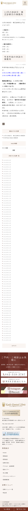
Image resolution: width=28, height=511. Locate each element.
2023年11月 (7, 225)
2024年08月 (7, 205)
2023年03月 (7, 243)
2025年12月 (7, 169)
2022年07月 (7, 261)
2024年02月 (7, 218)
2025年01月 (7, 194)
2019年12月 (7, 324)
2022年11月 (7, 252)
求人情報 (5, 473)
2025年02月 (7, 191)
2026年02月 (7, 164)
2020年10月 (7, 306)
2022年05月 (7, 266)
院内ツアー (6, 469)
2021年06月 (7, 290)
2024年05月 (7, 212)
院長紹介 (5, 459)
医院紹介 (5, 456)
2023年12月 (7, 223)
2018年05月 (7, 337)
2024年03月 (7, 216)
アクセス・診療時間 (8, 466)
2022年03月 (7, 270)
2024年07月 (7, 207)
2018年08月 (7, 335)
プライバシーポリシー (9, 476)
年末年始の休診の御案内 (10, 137)
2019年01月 (7, 326)
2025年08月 (7, 178)
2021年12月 (7, 277)
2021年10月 (7, 281)
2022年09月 (7, 257)
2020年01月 (7, 322)
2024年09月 (7, 203)
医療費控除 (6, 479)
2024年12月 (7, 196)
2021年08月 (7, 286)
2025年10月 (7, 173)
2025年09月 (7, 176)
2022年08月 (7, 259)
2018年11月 (7, 329)
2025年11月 (7, 171)
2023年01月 (7, 248)
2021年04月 (7, 295)
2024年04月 (7, 214)
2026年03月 (7, 162)
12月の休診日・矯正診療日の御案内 (14, 135)
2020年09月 (7, 308)
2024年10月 (7, 200)
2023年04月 (7, 241)
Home (4, 452)
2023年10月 (7, 227)
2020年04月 (7, 320)
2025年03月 (7, 189)
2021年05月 (7, 293)
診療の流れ (6, 462)
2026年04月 (7, 160)
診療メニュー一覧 (8, 489)
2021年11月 (7, 279)
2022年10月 (7, 254)
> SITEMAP (5, 502)
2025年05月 (7, 185)
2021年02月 (7, 299)
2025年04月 (7, 187)
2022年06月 (7, 263)
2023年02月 (7, 245)
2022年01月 (7, 275)
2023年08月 (7, 232)
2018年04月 (7, 340)
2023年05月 (7, 239)
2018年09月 (7, 333)
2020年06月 (7, 315)
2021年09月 (7, 284)
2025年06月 (7, 182)
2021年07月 (7, 288)
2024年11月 (7, 198)
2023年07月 (7, 234)
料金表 (5, 492)
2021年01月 (7, 302)
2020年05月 (7, 317)
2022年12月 (7, 250)
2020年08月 (7, 311)
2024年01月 (7, 221)
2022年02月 (7, 272)
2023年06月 (7, 236)
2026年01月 (7, 167)
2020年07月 (7, 313)
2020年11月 (7, 304)
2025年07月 (7, 180)
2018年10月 (7, 331)
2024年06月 (7, 209)
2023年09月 (7, 230)
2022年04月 (7, 268)
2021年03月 (7, 297)
